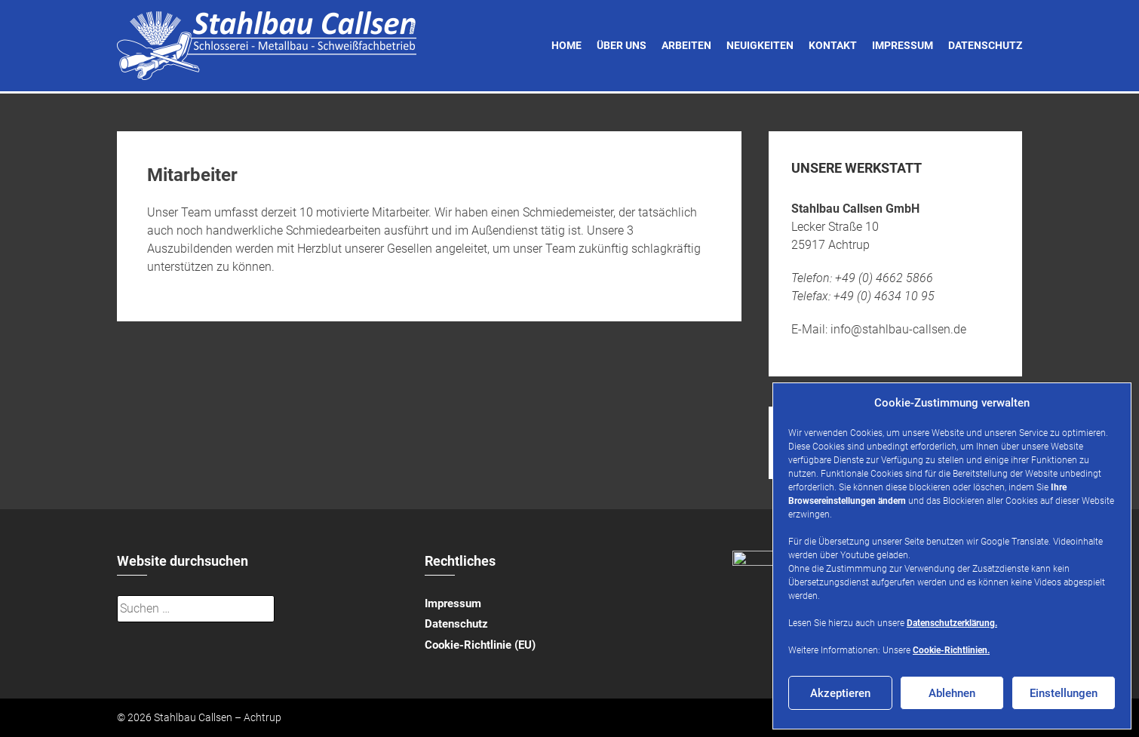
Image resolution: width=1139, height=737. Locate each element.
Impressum (902, 45)
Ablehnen (952, 693)
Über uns (621, 45)
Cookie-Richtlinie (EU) (480, 645)
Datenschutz (985, 45)
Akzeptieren (840, 693)
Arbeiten (686, 45)
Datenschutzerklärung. (952, 623)
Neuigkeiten (760, 45)
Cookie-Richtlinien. (951, 650)
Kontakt (833, 45)
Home (566, 45)
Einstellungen (1064, 693)
